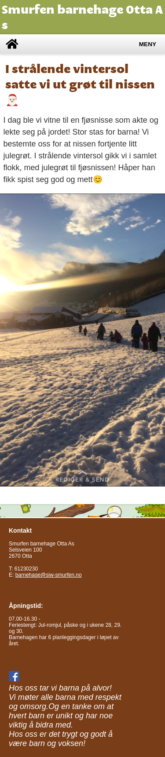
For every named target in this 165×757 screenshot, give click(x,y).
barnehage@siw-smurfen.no (48, 575)
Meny (147, 44)
